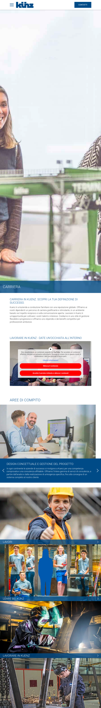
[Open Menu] (12, 4)
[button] (5, 703)
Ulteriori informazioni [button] (50, 360)
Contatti (81, 5)
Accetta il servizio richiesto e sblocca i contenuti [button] (50, 373)
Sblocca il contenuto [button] (50, 366)
